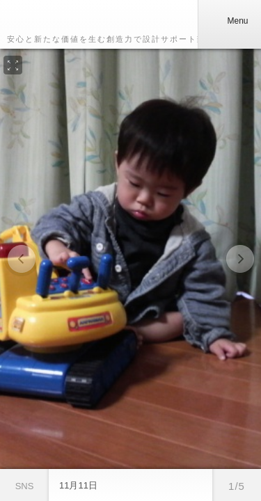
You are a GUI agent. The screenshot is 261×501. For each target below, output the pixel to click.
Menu (228, 21)
